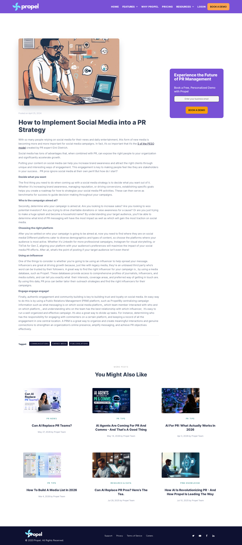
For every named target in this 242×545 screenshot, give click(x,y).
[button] (130, 6)
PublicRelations (79, 344)
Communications (40, 344)
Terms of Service (134, 535)
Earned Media (59, 344)
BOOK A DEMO (218, 6)
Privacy (119, 535)
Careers (149, 535)
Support (108, 535)
